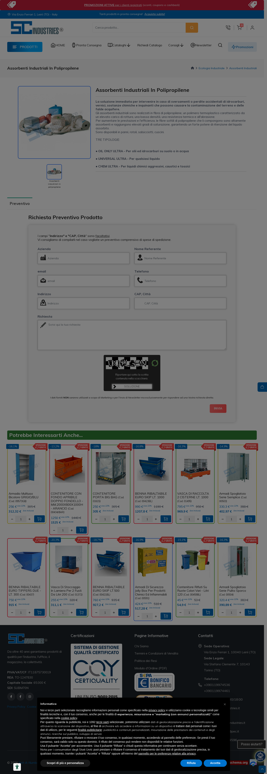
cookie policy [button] (69, 718)
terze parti (102, 722)
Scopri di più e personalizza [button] (65, 763)
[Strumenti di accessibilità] (17, 767)
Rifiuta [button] (191, 763)
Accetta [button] (215, 763)
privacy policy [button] (156, 710)
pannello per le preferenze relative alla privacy (167, 753)
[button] (225, 704)
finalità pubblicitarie (90, 729)
